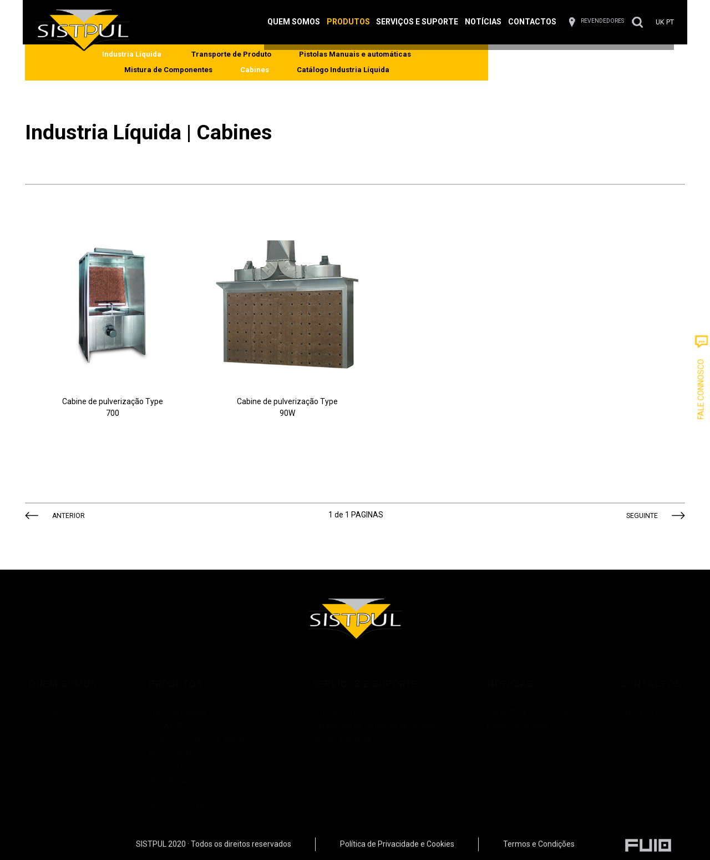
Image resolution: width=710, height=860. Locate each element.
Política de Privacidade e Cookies (397, 851)
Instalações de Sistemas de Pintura (373, 713)
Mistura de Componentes (434, 63)
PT (645, 28)
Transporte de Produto (183, 63)
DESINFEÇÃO (176, 769)
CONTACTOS (633, 699)
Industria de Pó (180, 755)
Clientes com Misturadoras (209, 787)
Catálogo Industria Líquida (609, 63)
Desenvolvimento (512, 713)
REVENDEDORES (578, 27)
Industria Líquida (182, 699)
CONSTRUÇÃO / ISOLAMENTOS (209, 727)
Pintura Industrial (342, 727)
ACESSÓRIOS (177, 741)
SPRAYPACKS (178, 713)
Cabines (520, 63)
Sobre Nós (57, 699)
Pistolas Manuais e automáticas (307, 63)
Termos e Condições (539, 851)
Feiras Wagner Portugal (523, 699)
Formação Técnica (344, 699)
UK (635, 28)
